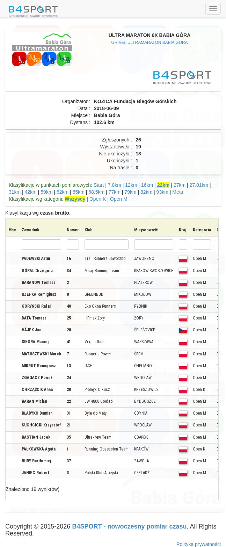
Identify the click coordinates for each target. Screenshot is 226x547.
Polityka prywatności (198, 544)
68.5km (96, 192)
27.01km (199, 185)
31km (15, 192)
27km (179, 185)
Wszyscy (75, 199)
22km (163, 185)
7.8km (114, 185)
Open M (118, 199)
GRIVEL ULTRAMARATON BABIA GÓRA (149, 42)
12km (131, 185)
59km (46, 192)
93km (162, 192)
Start (99, 185)
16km (147, 185)
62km (62, 192)
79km (130, 192)
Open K (97, 199)
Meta (177, 192)
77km (115, 192)
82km (146, 192)
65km (79, 192)
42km (31, 192)
